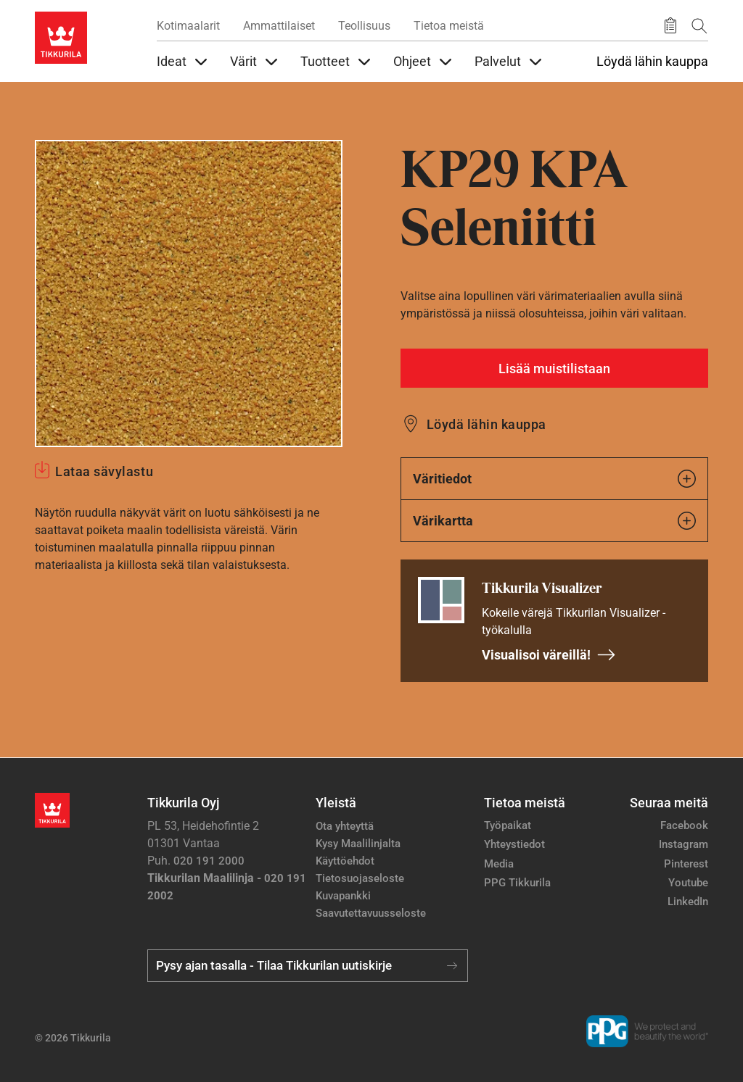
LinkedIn (688, 901)
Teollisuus (364, 26)
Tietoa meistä (449, 26)
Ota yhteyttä (345, 826)
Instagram (683, 844)
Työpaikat (507, 825)
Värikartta (554, 521)
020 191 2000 (209, 860)
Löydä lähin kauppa (652, 61)
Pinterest (686, 863)
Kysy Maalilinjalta (358, 843)
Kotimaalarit (188, 26)
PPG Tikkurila (517, 882)
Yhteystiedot (514, 844)
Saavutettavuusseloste (371, 913)
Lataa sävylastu (104, 471)
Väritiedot (554, 479)
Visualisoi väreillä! (549, 655)
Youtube (688, 882)
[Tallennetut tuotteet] (670, 26)
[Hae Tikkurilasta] (699, 26)
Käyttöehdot (345, 860)
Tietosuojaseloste (360, 878)
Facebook (684, 825)
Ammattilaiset (279, 26)
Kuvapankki (343, 895)
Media (499, 863)
